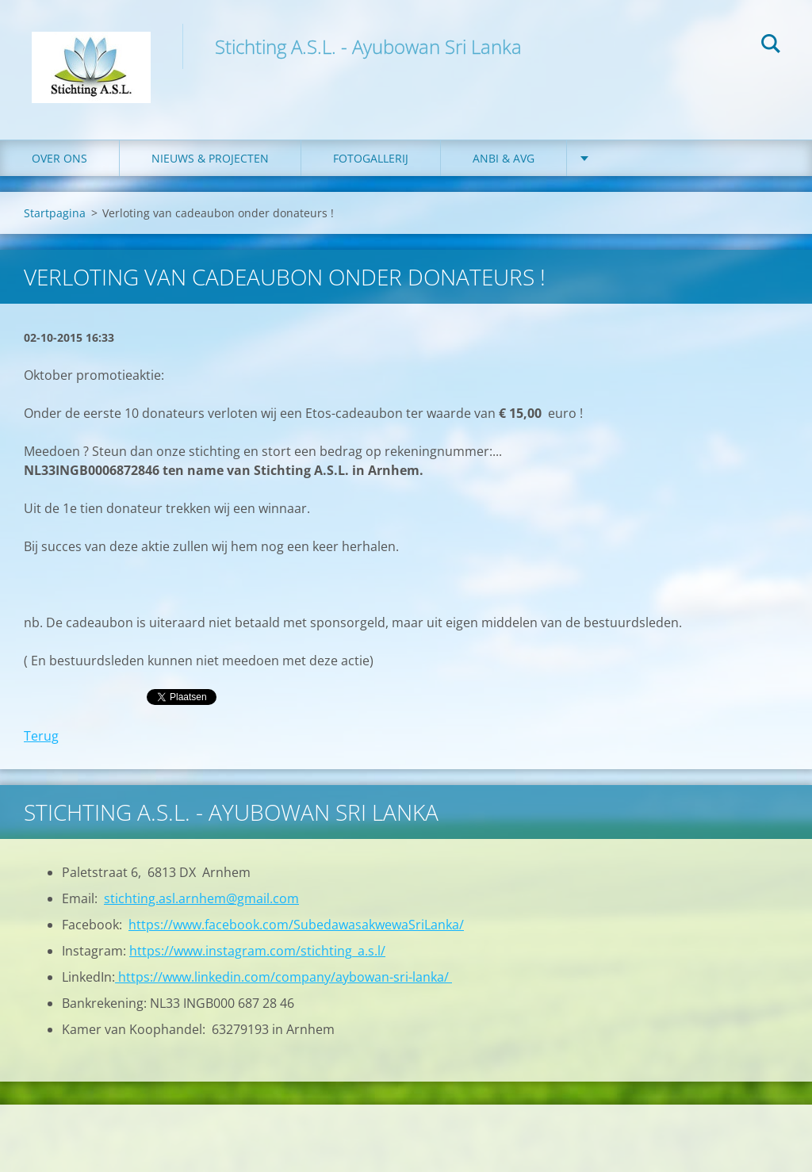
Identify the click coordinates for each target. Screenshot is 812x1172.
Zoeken (770, 46)
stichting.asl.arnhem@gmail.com (201, 898)
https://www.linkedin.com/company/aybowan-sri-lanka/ (283, 977)
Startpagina (55, 212)
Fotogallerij (370, 158)
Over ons (59, 158)
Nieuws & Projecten (210, 158)
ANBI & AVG (503, 158)
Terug (41, 736)
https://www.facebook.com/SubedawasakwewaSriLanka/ (296, 924)
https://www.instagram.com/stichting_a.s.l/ (257, 950)
